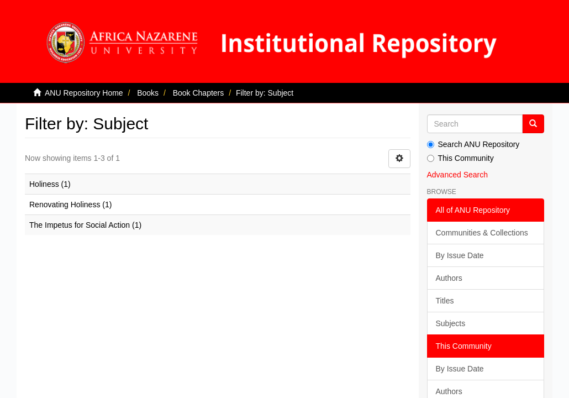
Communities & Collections (482, 232)
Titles (445, 300)
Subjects (451, 323)
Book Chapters (198, 92)
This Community (460, 158)
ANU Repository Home (84, 92)
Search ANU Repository (473, 144)
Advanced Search (457, 174)
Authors (449, 278)
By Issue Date (460, 255)
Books (148, 92)
